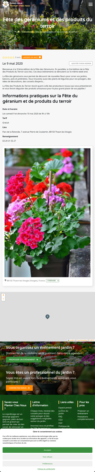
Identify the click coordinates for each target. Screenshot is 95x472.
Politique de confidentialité (46, 469)
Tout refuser (47, 457)
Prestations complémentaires (85, 418)
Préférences (48, 464)
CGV (60, 423)
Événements (28, 31)
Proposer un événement (83, 412)
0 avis (17, 57)
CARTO (91, 340)
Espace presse (65, 407)
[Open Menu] (91, 4)
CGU (61, 420)
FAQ (60, 416)
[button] (47, 316)
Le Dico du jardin (63, 412)
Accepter (47, 450)
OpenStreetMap (82, 340)
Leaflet (71, 340)
